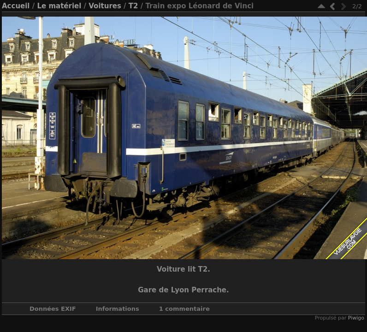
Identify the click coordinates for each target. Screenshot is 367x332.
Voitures (105, 6)
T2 (133, 6)
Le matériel (59, 6)
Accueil (16, 6)
